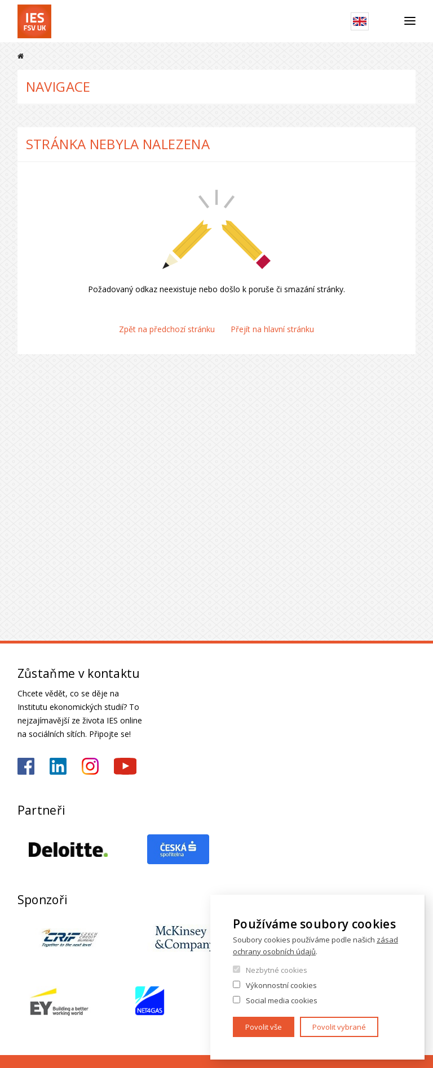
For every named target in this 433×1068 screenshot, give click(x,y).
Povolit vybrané (339, 1027)
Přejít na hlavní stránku (272, 329)
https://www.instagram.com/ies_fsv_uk (90, 766)
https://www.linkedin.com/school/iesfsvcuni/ (58, 766)
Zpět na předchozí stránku (167, 329)
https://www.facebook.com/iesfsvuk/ (25, 766)
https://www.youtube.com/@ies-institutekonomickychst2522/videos (125, 766)
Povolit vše (263, 1027)
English (360, 21)
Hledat (386, 21)
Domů (20, 56)
